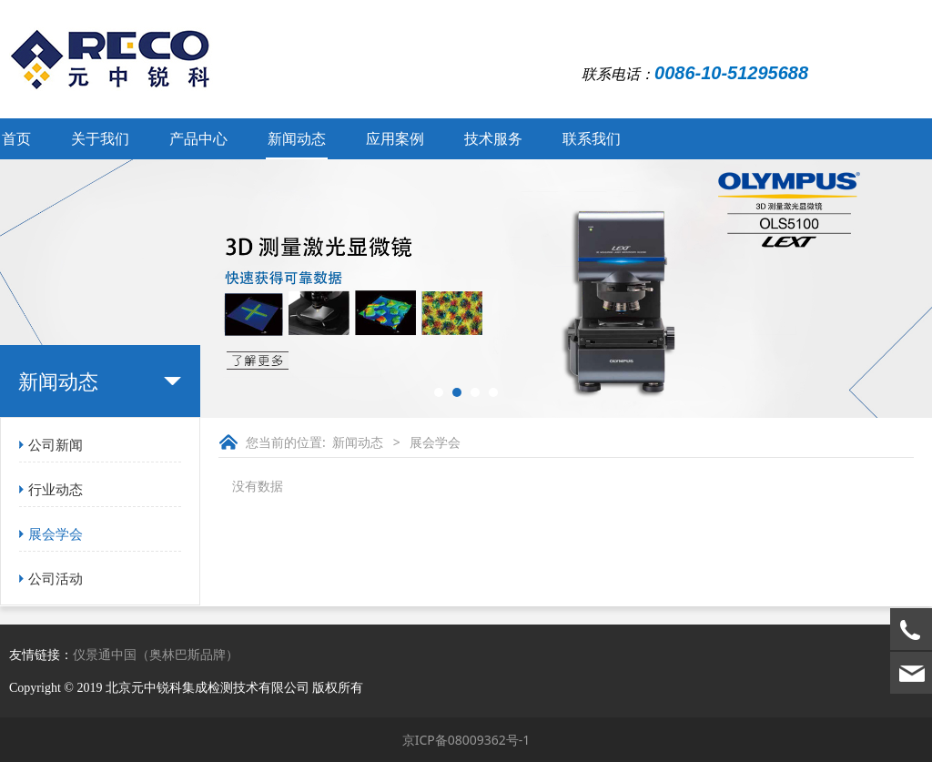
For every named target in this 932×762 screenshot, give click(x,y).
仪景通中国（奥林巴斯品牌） (155, 654)
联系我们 (591, 138)
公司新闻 (55, 444)
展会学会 (55, 533)
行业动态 (55, 489)
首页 (16, 138)
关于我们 (100, 138)
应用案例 (395, 138)
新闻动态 (297, 138)
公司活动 (55, 578)
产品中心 (198, 138)
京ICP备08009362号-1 (466, 739)
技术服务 (493, 138)
